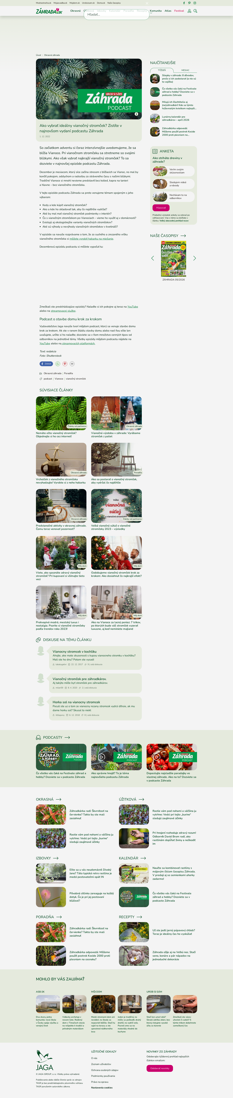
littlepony (58, 715)
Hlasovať (161, 207)
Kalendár (114, 11)
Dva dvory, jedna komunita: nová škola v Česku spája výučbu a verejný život (47, 1021)
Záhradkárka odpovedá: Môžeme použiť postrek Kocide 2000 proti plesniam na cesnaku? (90, 955)
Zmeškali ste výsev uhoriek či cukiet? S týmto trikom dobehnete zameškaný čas (184, 1021)
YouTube (132, 306)
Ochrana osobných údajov (104, 1070)
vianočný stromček (76, 378)
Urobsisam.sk (88, 2)
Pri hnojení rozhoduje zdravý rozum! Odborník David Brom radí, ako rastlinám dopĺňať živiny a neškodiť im (174, 838)
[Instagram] (194, 3)
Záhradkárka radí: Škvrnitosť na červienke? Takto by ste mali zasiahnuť (89, 814)
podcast (48, 378)
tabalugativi (59, 664)
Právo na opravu (99, 1082)
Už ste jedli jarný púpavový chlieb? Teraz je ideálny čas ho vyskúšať (174, 932)
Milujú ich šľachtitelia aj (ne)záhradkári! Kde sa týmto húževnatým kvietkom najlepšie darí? (179, 105)
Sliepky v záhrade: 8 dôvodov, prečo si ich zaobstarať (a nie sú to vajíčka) (179, 78)
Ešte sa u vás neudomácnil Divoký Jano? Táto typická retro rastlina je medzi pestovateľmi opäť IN (91, 873)
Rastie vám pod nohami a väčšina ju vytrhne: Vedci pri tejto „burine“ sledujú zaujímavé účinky (91, 838)
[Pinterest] (189, 3)
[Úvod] (49, 10)
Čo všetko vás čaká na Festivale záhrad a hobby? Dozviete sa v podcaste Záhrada (61, 775)
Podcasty (52, 737)
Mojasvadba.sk (60, 2)
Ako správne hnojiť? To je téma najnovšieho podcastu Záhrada (110, 775)
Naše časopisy (114, 2)
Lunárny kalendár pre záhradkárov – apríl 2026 (175, 118)
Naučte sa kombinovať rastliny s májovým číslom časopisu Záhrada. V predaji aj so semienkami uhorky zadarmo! (174, 873)
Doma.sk (101, 2)
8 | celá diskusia (90, 715)
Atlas (168, 11)
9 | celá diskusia (93, 664)
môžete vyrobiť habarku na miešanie (91, 239)
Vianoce (59, 378)
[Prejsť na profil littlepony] (41, 701)
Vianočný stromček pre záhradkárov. (79, 679)
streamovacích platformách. (78, 343)
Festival (179, 11)
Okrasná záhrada (52, 373)
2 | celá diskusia (88, 688)
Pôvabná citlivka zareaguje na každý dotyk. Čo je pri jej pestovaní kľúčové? (92, 897)
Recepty (142, 11)
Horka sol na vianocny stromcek (76, 702)
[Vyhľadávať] (195, 11)
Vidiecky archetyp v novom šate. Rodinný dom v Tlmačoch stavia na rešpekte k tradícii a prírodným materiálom (73, 1023)
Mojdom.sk (75, 2)
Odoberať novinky (159, 1068)
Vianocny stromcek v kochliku (75, 651)
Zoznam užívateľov (101, 1064)
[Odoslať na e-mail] (72, 363)
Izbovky (101, 11)
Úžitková (89, 11)
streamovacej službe (63, 311)
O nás (94, 1058)
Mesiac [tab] (185, 70)
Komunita (156, 11)
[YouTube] (57, 363)
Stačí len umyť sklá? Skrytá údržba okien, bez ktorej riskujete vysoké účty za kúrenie (158, 1021)
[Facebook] (184, 3)
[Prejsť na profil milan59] (41, 678)
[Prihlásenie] (189, 11)
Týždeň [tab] (162, 70)
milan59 (58, 688)
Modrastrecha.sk (43, 2)
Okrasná (75, 11)
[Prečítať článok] (61, 757)
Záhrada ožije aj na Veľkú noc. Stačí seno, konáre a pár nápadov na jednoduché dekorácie (174, 955)
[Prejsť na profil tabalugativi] (41, 651)
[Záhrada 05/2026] (173, 261)
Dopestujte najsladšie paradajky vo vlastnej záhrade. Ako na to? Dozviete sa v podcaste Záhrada (171, 776)
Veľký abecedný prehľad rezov (174, 220)
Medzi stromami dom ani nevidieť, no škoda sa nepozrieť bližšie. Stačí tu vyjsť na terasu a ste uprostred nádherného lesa (103, 1024)
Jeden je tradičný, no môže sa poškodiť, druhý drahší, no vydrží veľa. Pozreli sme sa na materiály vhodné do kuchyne (129, 1024)
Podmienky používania (103, 1076)
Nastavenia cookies (102, 1087)
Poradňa (128, 11)
